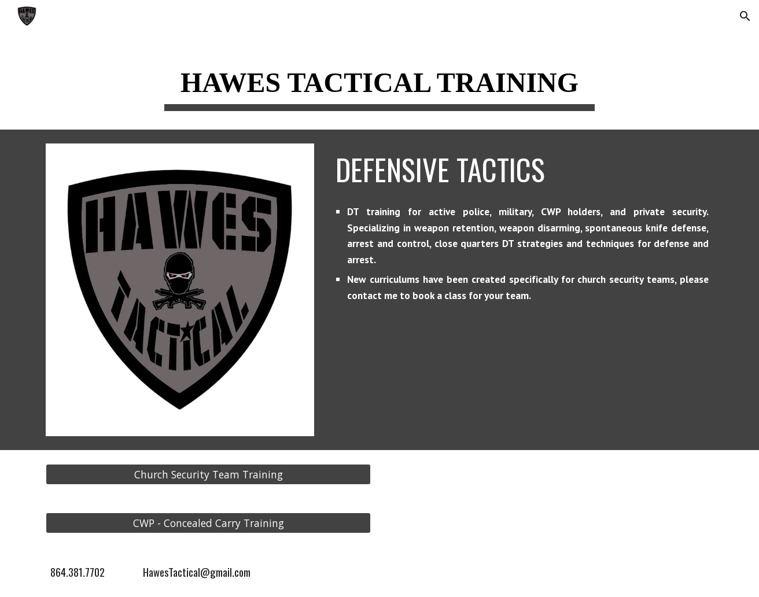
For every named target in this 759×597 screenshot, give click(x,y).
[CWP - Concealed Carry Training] (208, 522)
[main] (379, 82)
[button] (745, 16)
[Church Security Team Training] (208, 474)
